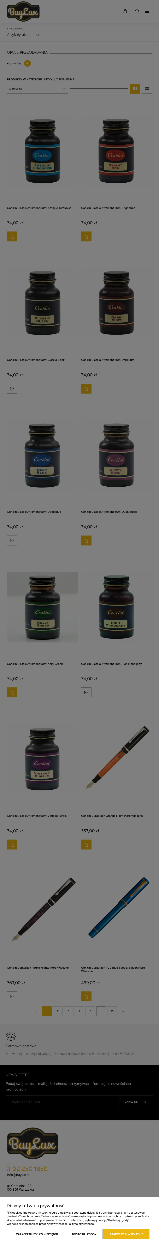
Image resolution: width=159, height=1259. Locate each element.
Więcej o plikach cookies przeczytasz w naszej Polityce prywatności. (51, 1224)
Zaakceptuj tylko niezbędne (37, 1234)
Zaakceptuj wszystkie (126, 1234)
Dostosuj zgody (84, 1234)
